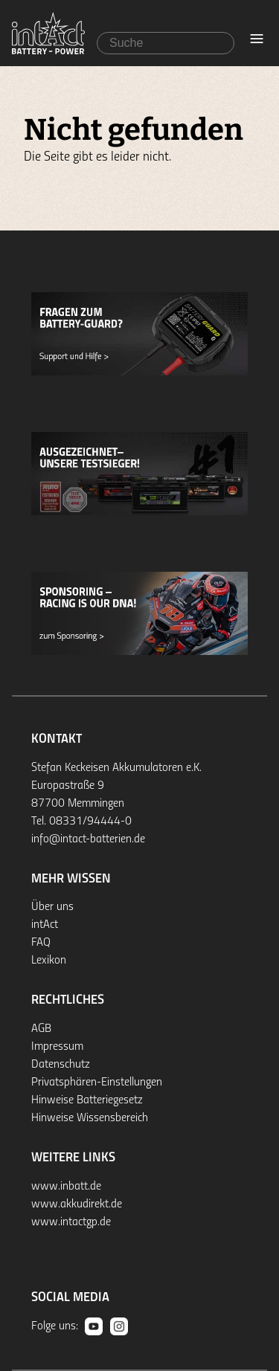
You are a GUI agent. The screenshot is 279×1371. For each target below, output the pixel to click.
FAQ (41, 943)
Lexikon (48, 961)
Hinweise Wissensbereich (89, 1118)
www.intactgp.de (71, 1222)
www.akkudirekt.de (76, 1204)
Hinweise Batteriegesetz (87, 1100)
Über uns (52, 907)
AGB (41, 1029)
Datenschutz (60, 1065)
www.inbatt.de (66, 1187)
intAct (44, 925)
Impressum (57, 1047)
